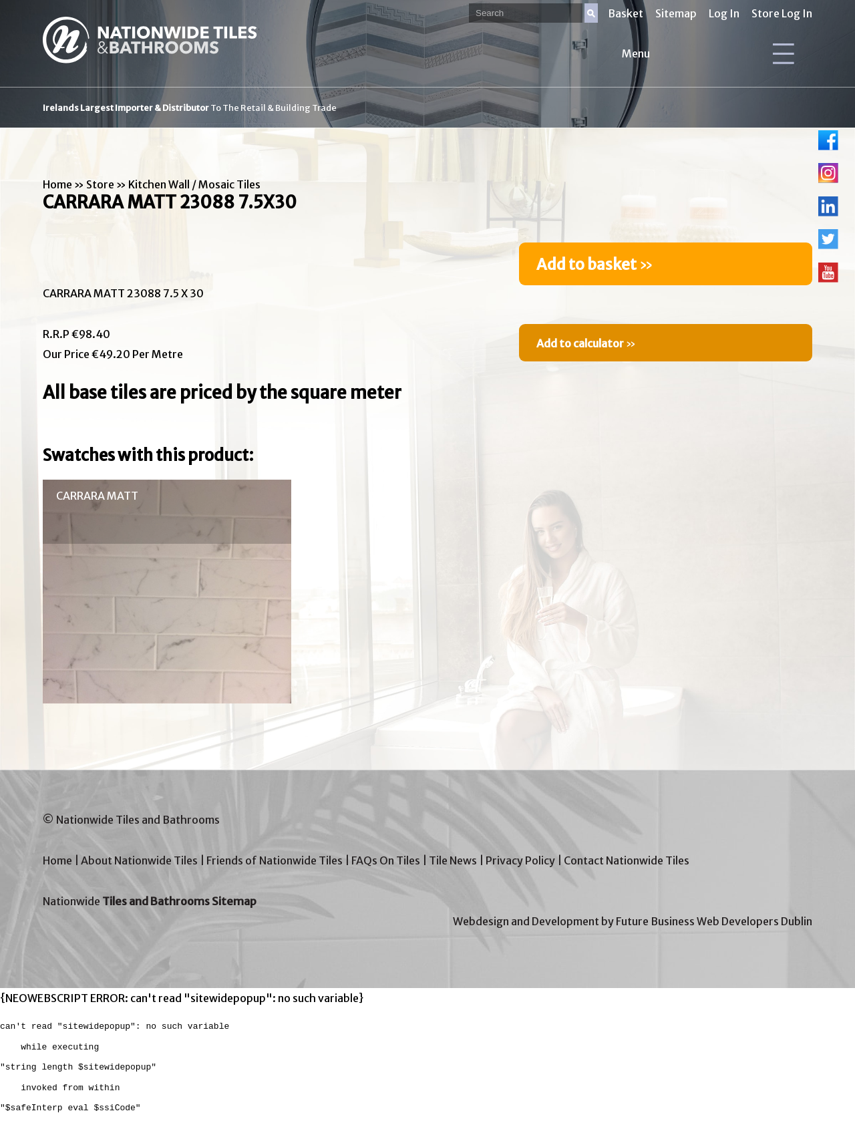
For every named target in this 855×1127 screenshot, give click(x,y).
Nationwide (149, 901)
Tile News (453, 860)
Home (57, 184)
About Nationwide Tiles (139, 860)
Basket (625, 13)
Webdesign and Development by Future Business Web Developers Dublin (632, 921)
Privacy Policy (520, 860)
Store (100, 184)
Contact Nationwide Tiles (626, 860)
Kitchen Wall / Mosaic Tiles (194, 184)
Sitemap (676, 13)
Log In (724, 13)
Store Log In (781, 13)
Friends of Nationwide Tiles (274, 860)
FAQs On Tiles (385, 860)
